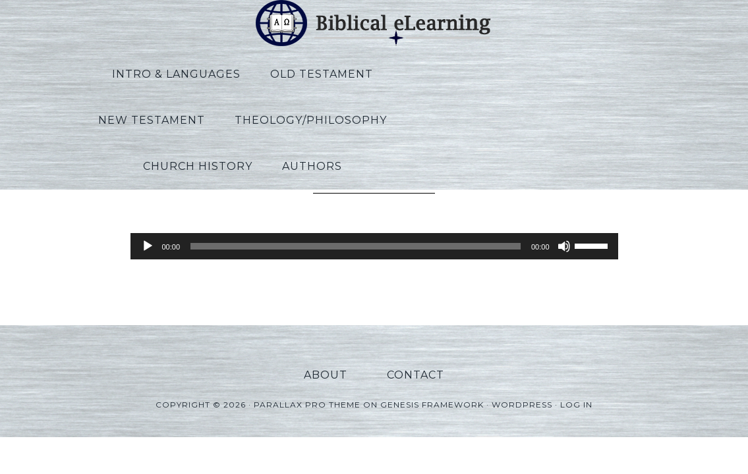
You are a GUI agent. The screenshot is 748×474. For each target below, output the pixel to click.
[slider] (355, 246)
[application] (374, 246)
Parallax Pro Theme (307, 394)
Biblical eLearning (374, 23)
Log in (576, 394)
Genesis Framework (432, 394)
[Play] (147, 246)
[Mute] (564, 246)
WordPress (522, 394)
